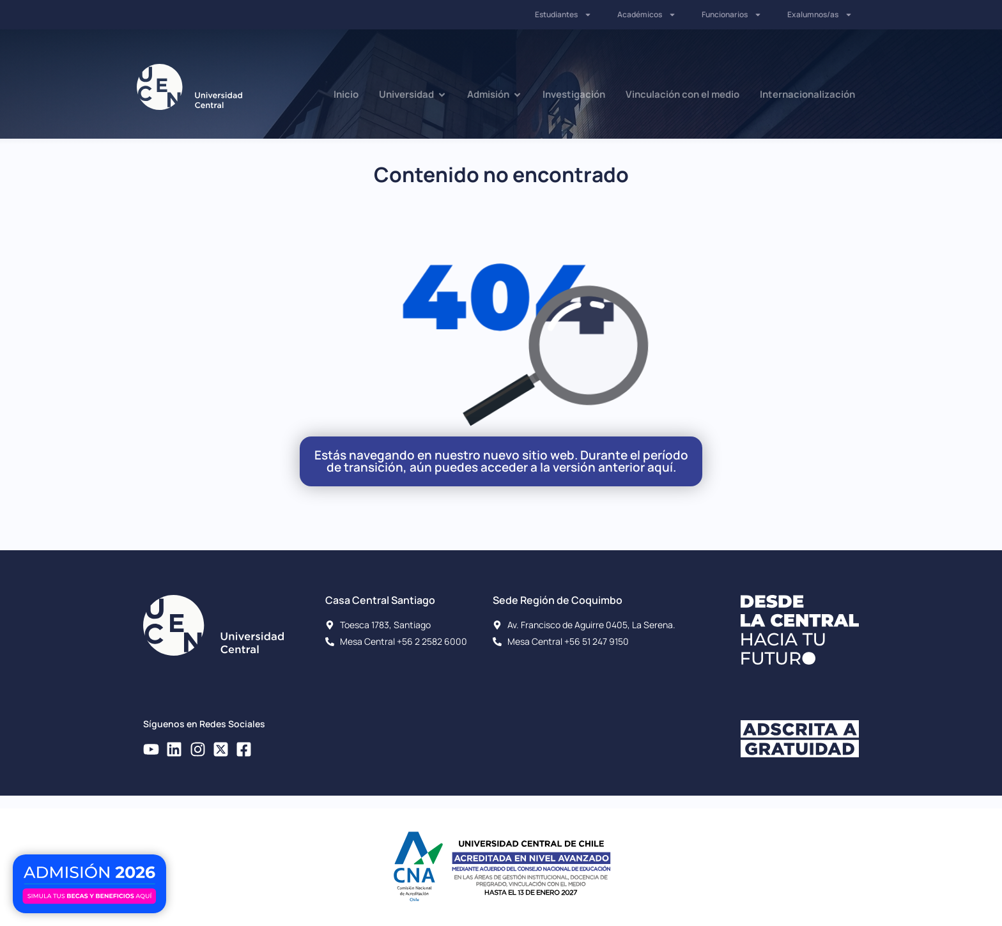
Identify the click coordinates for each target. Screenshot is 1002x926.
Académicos (646, 14)
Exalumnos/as (819, 14)
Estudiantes (563, 14)
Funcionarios (732, 14)
